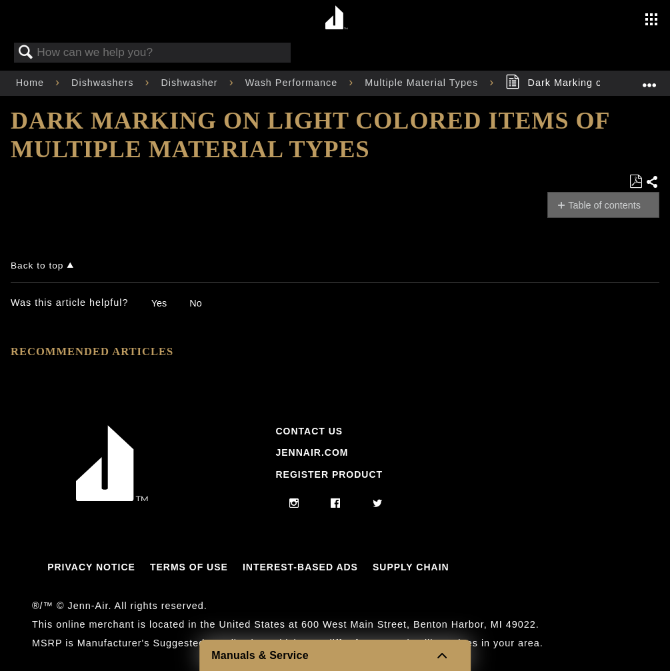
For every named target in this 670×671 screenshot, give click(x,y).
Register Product (329, 474)
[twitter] (378, 503)
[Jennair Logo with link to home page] (112, 497)
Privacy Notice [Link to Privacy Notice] (91, 567)
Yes (159, 303)
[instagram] (294, 503)
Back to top (37, 266)
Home (31, 82)
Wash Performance (293, 82)
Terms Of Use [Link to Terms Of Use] (189, 567)
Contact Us (309, 431)
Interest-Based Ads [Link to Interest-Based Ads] (300, 567)
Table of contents (604, 205)
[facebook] (336, 503)
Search (26, 53)
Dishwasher (191, 82)
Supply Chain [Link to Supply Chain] (411, 567)
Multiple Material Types (423, 82)
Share (652, 182)
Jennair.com (311, 452)
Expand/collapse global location (649, 79)
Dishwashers (104, 82)
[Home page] (337, 18)
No (195, 303)
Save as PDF (635, 182)
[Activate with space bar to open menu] (651, 21)
